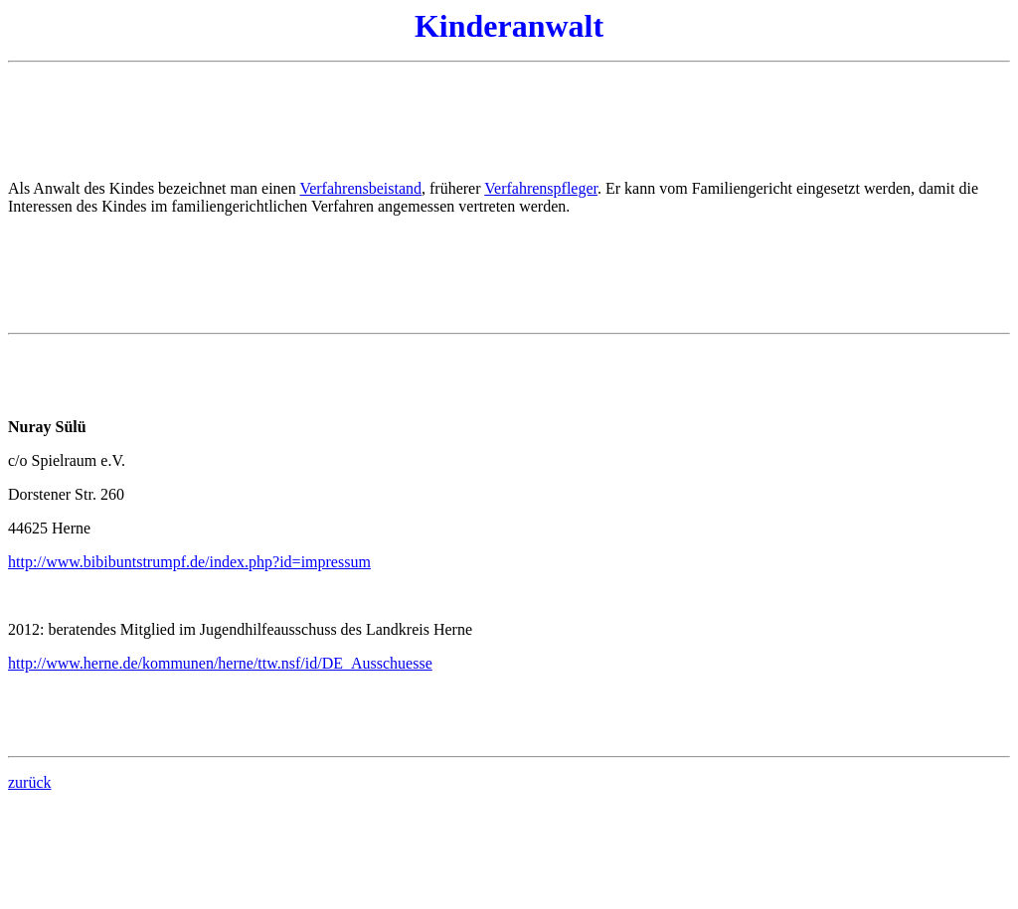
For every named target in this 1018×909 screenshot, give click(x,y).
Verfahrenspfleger (540, 188)
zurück (30, 782)
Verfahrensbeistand (360, 188)
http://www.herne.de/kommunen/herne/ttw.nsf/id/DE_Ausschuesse (220, 663)
